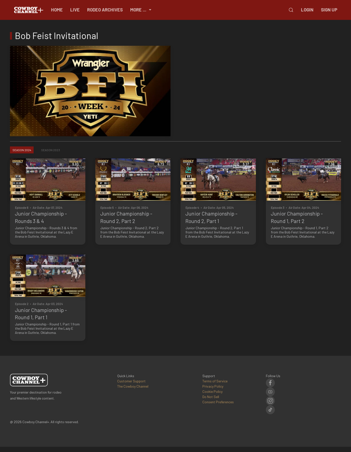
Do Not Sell (210, 397)
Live (75, 9)
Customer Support (131, 381)
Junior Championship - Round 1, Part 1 (41, 313)
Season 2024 (21, 150)
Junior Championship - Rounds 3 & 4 (41, 217)
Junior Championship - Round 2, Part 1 (211, 217)
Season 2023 (50, 150)
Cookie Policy (212, 391)
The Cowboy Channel (132, 386)
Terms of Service (215, 381)
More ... (141, 9)
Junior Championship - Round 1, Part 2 (297, 217)
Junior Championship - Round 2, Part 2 (126, 217)
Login (307, 9)
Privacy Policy (212, 386)
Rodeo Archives (105, 9)
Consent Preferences (218, 402)
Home (57, 9)
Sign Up (329, 9)
